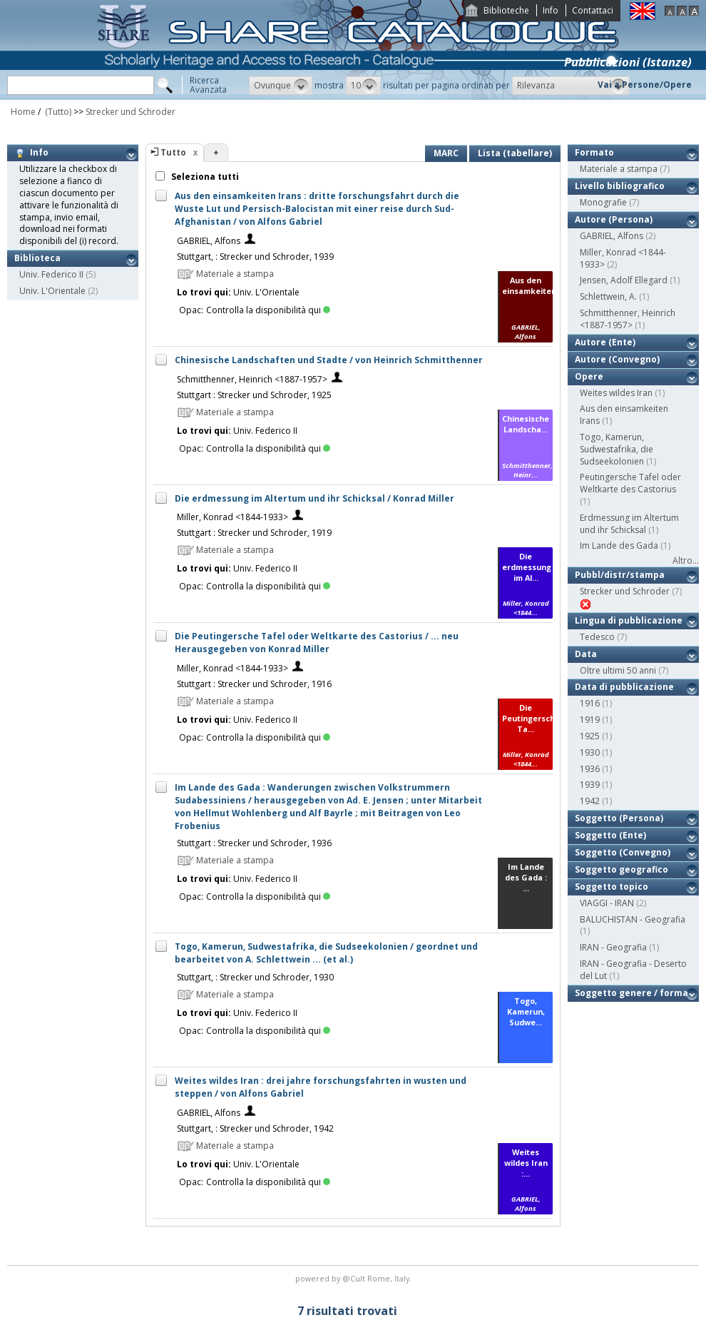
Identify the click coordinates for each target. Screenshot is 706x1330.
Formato (594, 152)
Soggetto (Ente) (610, 835)
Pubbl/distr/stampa (620, 575)
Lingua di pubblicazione (628, 620)
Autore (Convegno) (617, 359)
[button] (280, 85)
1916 (590, 703)
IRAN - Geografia (613, 947)
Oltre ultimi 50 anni (618, 670)
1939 (590, 784)
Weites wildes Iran (616, 393)
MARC (446, 153)
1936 (590, 769)
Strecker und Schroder (130, 112)
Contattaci (592, 10)
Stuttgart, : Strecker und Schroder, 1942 (255, 1128)
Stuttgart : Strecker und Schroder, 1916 (254, 684)
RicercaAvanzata (208, 85)
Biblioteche (506, 10)
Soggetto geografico (621, 869)
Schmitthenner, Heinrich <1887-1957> (252, 379)
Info (550, 10)
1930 (590, 752)
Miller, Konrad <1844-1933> (232, 517)
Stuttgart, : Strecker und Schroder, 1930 (255, 977)
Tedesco (597, 637)
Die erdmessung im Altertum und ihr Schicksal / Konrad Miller (314, 498)
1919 (590, 720)
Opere (589, 376)
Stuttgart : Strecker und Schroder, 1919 (254, 533)
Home (23, 112)
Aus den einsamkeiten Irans (624, 414)
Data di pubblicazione (624, 687)
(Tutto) (57, 112)
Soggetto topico (611, 886)
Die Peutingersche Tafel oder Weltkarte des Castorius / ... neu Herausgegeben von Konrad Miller (317, 642)
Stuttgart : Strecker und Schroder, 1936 (254, 843)
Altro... (685, 560)
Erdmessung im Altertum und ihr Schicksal (629, 524)
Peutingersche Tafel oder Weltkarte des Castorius (630, 483)
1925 (590, 736)
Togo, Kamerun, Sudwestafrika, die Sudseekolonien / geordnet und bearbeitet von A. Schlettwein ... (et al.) (326, 952)
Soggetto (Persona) (619, 818)
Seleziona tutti (204, 177)
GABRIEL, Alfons (208, 241)
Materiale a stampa (619, 169)
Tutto (173, 152)
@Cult (354, 1278)
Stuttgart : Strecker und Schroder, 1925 (254, 395)
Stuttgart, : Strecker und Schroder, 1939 (255, 256)
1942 (590, 801)
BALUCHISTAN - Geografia (632, 919)
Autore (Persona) (614, 219)
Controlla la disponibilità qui (268, 310)
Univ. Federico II (51, 274)
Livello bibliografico (620, 186)
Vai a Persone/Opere (645, 84)
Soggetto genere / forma (631, 993)
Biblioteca (37, 258)
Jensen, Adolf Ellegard (623, 280)
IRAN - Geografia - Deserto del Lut (633, 970)
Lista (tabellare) (515, 153)
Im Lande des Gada (619, 545)
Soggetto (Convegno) (622, 852)
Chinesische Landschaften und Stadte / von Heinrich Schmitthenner (329, 360)
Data (586, 654)
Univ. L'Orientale (52, 291)
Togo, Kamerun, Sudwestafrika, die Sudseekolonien (616, 449)
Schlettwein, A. (608, 296)
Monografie (603, 202)
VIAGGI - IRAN (607, 903)
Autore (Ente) (605, 342)
